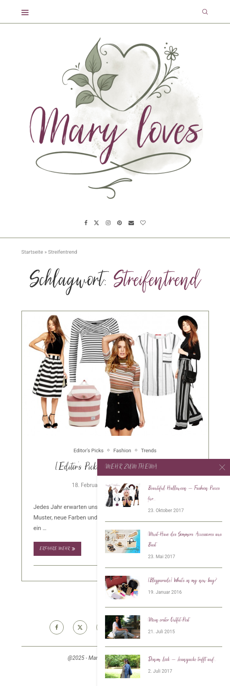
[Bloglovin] (143, 223)
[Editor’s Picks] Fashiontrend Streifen (115, 468)
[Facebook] (85, 223)
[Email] (131, 223)
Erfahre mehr (57, 549)
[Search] (205, 11)
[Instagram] (108, 223)
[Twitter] (96, 223)
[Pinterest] (119, 223)
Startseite (32, 252)
